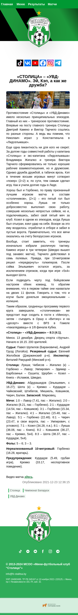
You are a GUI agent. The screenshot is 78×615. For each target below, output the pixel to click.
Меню (21, 4)
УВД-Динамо (17, 496)
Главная (7, 4)
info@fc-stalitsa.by (16, 574)
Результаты (36, 4)
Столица (15, 490)
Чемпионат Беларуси (37, 490)
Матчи (52, 4)
